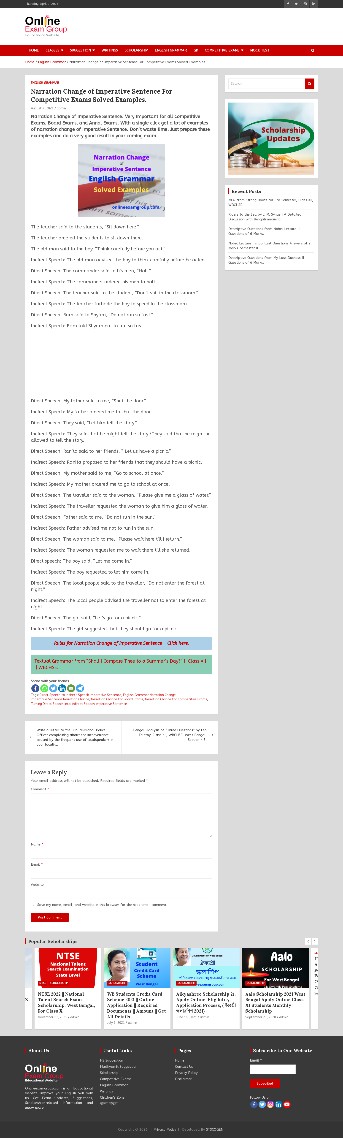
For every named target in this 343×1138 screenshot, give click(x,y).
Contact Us (184, 1067)
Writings (110, 50)
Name (37, 844)
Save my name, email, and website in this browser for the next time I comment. (102, 905)
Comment (40, 789)
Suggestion (80, 50)
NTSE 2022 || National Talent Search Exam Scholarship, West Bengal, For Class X (66, 1002)
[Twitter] (53, 688)
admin (61, 108)
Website (37, 885)
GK (196, 50)
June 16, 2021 (186, 1017)
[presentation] (308, 941)
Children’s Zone (112, 1097)
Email (37, 864)
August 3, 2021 (42, 108)
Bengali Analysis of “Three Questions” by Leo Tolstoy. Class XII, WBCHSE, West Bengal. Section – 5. (170, 735)
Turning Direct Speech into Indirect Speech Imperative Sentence (79, 704)
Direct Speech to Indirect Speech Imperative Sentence (80, 695)
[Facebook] (35, 688)
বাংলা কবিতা (108, 1104)
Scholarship (136, 50)
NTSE (42, 983)
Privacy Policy (186, 1073)
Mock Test (259, 50)
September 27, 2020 (260, 1017)
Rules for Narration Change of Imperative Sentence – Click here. (121, 643)
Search (309, 84)
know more (34, 1107)
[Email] (71, 688)
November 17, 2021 (52, 1017)
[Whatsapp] (44, 688)
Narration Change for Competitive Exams (176, 699)
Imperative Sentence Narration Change (60, 699)
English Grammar (171, 50)
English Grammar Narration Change (149, 695)
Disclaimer (183, 1079)
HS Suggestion (111, 1060)
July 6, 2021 (116, 1023)
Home (34, 50)
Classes (52, 50)
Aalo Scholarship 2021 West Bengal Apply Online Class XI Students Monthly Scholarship (275, 1002)
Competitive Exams (222, 50)
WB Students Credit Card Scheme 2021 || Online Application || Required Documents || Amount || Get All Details (136, 1005)
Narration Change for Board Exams (117, 699)
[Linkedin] (62, 688)
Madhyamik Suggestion (118, 1067)
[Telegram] (80, 688)
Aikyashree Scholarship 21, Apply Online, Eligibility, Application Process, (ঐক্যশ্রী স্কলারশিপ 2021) (206, 1002)
